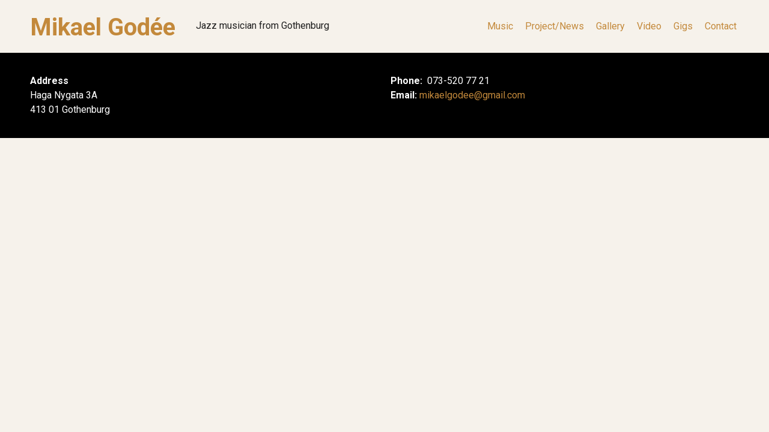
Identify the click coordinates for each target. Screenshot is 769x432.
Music (500, 26)
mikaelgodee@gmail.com (472, 95)
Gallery (610, 26)
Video (649, 26)
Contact (721, 26)
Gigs (683, 26)
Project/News (554, 26)
